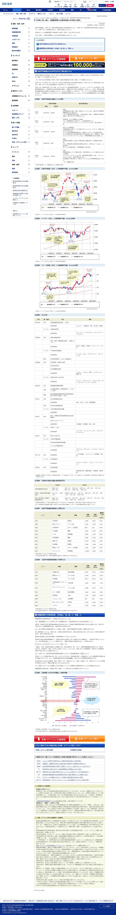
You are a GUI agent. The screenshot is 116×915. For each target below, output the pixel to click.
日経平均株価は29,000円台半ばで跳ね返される (52, 44)
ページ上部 (106, 906)
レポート (51, 14)
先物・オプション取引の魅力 (45, 750)
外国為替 (21, 36)
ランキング (32, 14)
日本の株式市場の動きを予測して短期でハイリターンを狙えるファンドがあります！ (67, 766)
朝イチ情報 (60, 14)
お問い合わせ (7, 900)
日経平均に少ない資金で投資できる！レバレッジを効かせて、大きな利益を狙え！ (66, 772)
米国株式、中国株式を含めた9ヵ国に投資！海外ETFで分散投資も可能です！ (64, 763)
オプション (21, 86)
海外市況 (21, 135)
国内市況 (21, 131)
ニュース (67, 14)
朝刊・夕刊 (21, 118)
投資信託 (62, 10)
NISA (28, 10)
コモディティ (21, 39)
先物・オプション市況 (21, 142)
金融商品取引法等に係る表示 (45, 900)
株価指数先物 (21, 32)
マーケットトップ (8, 14)
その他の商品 (107, 10)
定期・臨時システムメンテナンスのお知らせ (69, 900)
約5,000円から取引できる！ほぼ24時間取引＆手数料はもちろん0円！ (62, 769)
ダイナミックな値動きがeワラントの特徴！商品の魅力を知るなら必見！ (63, 777)
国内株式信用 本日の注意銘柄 (20, 186)
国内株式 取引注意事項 (20, 190)
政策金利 (21, 47)
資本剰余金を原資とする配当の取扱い (20, 194)
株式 (21, 156)
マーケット (17, 10)
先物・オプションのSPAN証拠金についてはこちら (50, 845)
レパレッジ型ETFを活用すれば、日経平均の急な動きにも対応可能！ (62, 761)
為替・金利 (21, 164)
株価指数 (21, 28)
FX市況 (21, 138)
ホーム (5, 10)
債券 (72, 10)
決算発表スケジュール (21, 96)
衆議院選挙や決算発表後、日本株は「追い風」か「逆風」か (56, 48)
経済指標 (21, 100)
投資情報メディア (21, 114)
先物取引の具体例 (76, 750)
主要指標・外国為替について (20, 203)
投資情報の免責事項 (20, 900)
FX (81, 10)
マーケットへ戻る (40, 890)
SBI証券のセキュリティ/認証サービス (20, 214)
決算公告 (31, 900)
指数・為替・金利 (21, 14)
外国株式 (50, 10)
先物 (21, 160)
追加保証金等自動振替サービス (46, 801)
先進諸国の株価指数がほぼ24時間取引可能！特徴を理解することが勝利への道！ (65, 774)
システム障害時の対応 (106, 900)
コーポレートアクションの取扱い (20, 199)
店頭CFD (21, 77)
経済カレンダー (42, 14)
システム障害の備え (90, 900)
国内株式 (39, 10)
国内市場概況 (21, 51)
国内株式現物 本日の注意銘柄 (20, 182)
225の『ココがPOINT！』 (52, 18)
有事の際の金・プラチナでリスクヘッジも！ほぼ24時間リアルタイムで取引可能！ (66, 780)
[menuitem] (107, 1)
